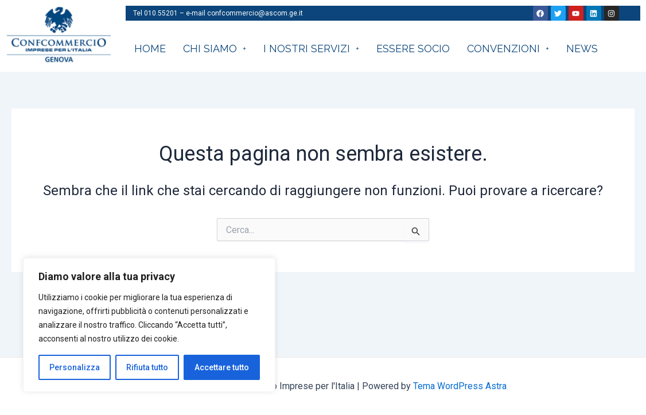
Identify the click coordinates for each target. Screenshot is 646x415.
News (582, 48)
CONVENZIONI (508, 48)
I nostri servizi (311, 48)
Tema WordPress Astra (460, 386)
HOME (150, 48)
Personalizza (74, 367)
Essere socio (413, 48)
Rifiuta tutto (147, 367)
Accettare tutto (221, 367)
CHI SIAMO (214, 48)
